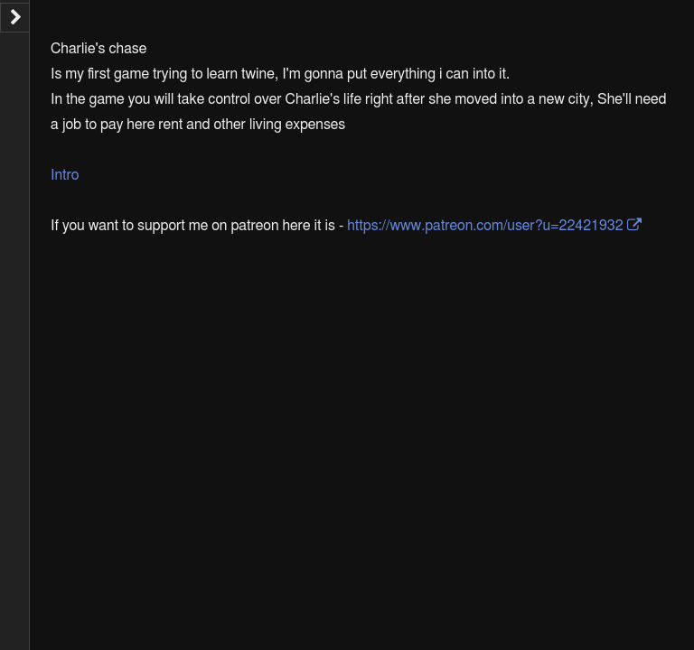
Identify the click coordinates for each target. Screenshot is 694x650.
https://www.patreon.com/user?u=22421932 (485, 225)
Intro (65, 175)
